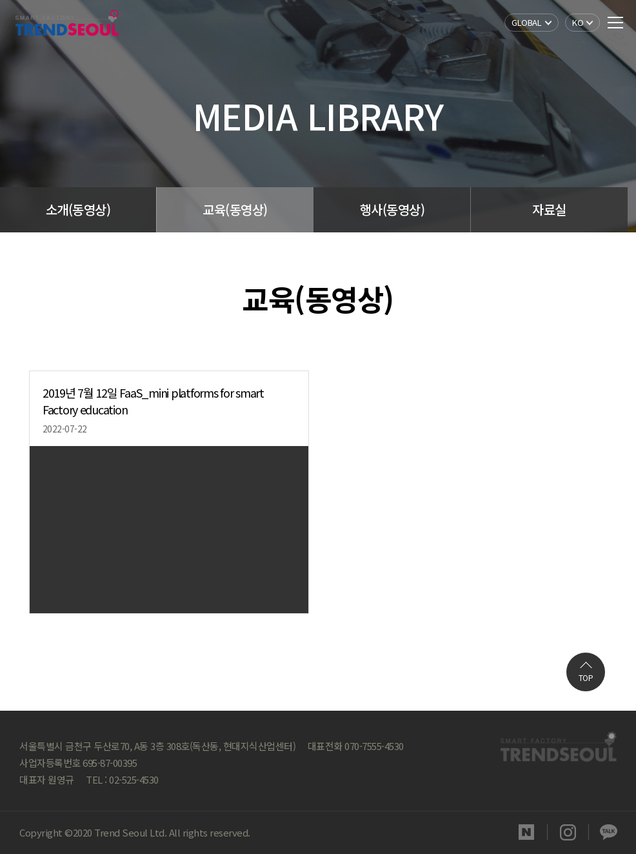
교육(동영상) (238, 209)
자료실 (556, 209)
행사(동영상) (397, 209)
